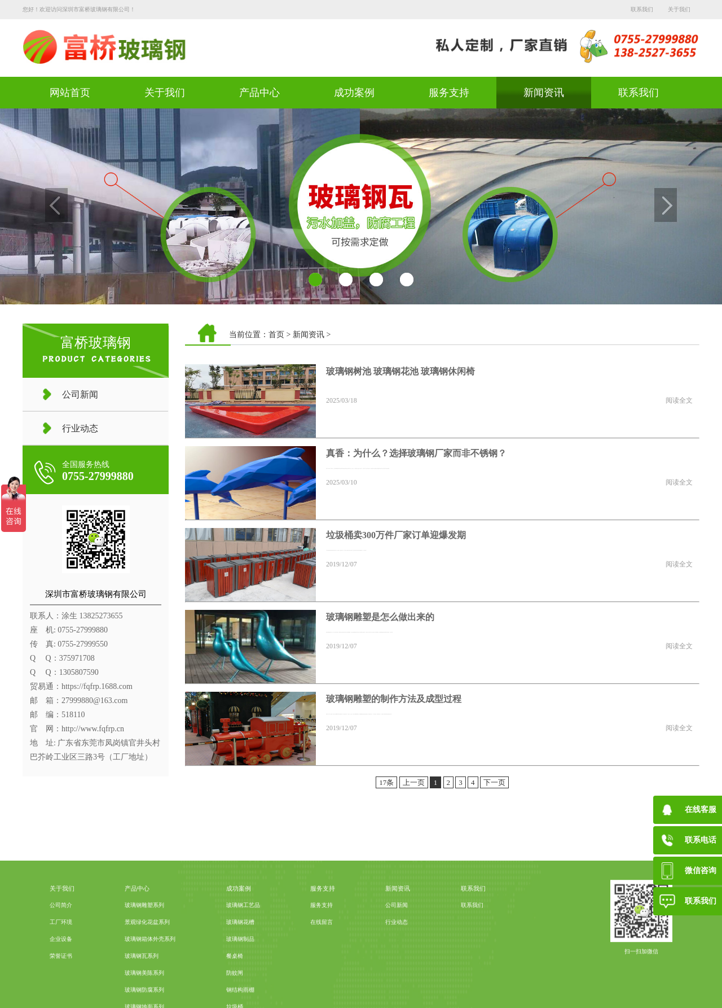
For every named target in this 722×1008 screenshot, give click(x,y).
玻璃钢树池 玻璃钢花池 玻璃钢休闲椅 (400, 371)
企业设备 (61, 982)
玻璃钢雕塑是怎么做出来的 (380, 617)
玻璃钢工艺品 (243, 948)
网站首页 (70, 92)
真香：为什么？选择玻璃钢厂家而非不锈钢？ (416, 453)
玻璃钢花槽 (240, 965)
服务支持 (449, 92)
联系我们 (642, 9)
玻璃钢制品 (240, 982)
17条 (386, 782)
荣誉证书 (61, 999)
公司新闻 (80, 394)
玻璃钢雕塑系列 (144, 948)
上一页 (414, 782)
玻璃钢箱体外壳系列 (150, 982)
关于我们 (679, 9)
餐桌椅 (234, 999)
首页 (276, 334)
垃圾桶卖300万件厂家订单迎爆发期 (396, 535)
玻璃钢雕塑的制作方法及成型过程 (393, 699)
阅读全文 (679, 400)
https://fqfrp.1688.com (97, 686)
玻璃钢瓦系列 (142, 999)
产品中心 (259, 92)
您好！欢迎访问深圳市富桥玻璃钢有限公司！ (79, 9)
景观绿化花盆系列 (147, 965)
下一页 (494, 782)
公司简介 (61, 948)
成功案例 (354, 92)
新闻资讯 (543, 92)
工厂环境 (61, 965)
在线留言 (321, 965)
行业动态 (80, 428)
